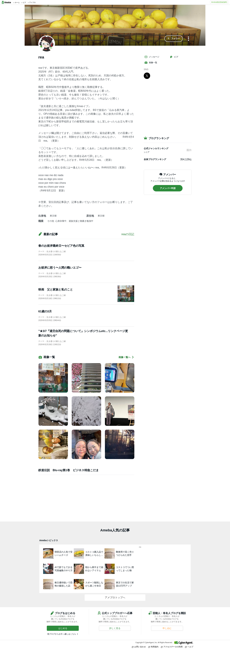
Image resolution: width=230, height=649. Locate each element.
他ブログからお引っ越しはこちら (61, 634)
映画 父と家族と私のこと (55, 289)
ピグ (174, 56)
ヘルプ (189, 646)
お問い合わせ (139, 646)
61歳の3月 (45, 311)
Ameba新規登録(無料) (219, 2)
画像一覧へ (126, 357)
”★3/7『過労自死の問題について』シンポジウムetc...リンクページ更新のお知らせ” (83, 333)
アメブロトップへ (115, 597)
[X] (147, 75)
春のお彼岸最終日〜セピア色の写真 (61, 245)
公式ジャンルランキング (156, 148)
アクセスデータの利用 (172, 646)
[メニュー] (188, 38)
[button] (174, 38)
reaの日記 (127, 234)
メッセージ (151, 56)
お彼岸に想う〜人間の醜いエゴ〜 (59, 267)
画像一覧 (150, 62)
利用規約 (153, 646)
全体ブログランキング (155, 159)
